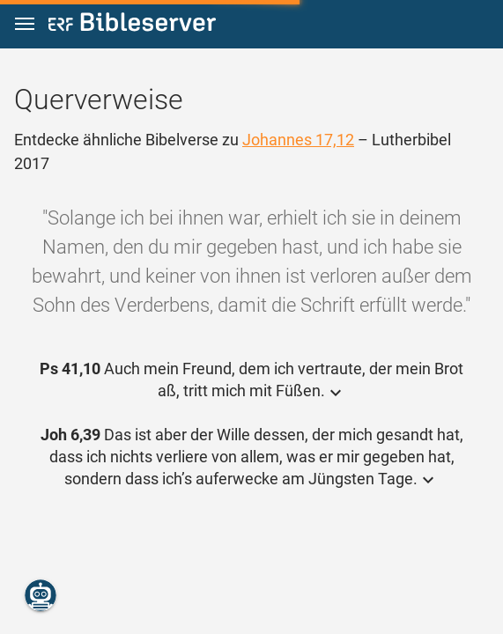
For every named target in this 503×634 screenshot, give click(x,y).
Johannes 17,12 (298, 139)
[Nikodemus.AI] (40, 595)
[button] (24, 24)
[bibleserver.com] (132, 25)
